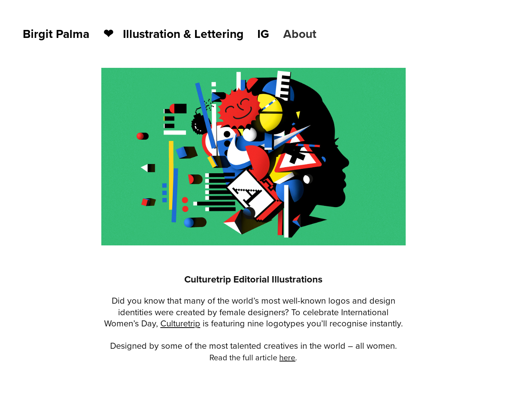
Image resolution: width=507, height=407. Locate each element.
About (299, 33)
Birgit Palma (56, 33)
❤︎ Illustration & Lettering (173, 33)
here (287, 357)
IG (263, 33)
